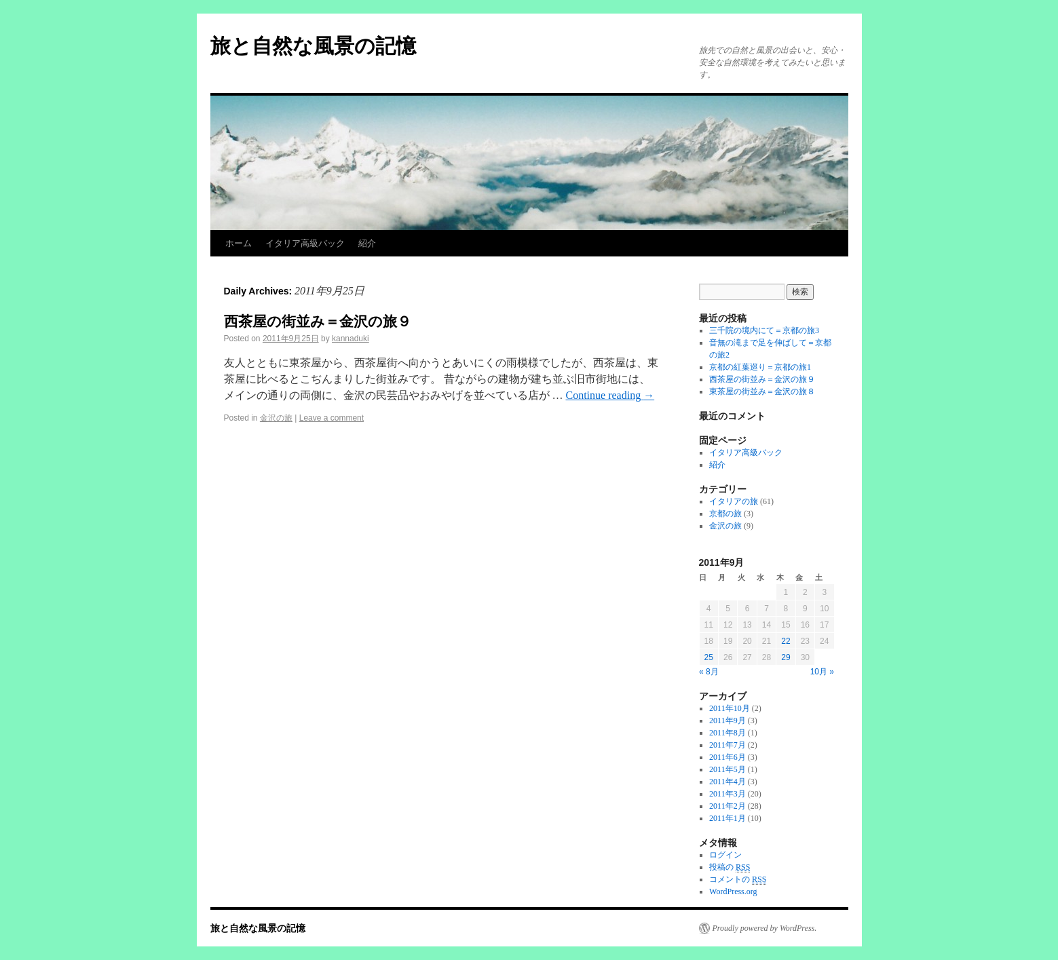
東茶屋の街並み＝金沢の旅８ (762, 391)
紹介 (367, 243)
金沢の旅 (276, 418)
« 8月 (709, 671)
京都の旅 (725, 513)
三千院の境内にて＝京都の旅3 (764, 330)
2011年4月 (727, 781)
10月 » (822, 671)
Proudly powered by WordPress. (765, 928)
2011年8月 (727, 732)
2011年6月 (727, 757)
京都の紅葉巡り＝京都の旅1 (760, 367)
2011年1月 (727, 818)
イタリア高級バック (305, 243)
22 (785, 641)
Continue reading (610, 395)
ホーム (238, 243)
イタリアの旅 (733, 501)
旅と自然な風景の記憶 (313, 46)
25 (708, 657)
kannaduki (350, 338)
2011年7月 (727, 745)
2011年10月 (729, 708)
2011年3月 (727, 794)
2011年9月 (727, 720)
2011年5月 (727, 769)
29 (785, 657)
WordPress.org (733, 891)
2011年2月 (727, 806)
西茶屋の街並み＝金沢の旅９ (317, 321)
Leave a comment (331, 418)
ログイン (725, 855)
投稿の (729, 867)
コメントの (737, 880)
